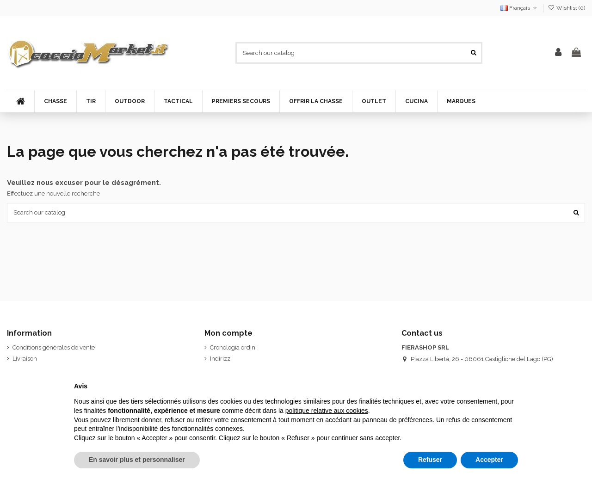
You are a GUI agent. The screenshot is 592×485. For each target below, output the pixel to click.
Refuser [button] (430, 459)
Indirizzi (221, 358)
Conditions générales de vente (53, 347)
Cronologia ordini (233, 347)
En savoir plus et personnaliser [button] (137, 459)
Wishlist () (566, 8)
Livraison (24, 358)
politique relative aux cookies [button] (326, 410)
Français (519, 8)
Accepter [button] (489, 459)
